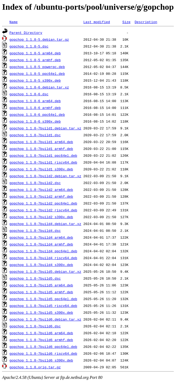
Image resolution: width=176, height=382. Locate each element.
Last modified (96, 21)
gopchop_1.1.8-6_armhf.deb (35, 107)
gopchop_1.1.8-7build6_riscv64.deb (43, 353)
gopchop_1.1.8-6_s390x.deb (35, 121)
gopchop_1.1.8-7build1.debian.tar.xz (45, 128)
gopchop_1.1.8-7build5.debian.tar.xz (45, 271)
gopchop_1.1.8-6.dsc (28, 94)
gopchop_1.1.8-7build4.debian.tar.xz (45, 223)
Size (126, 21)
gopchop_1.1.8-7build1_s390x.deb (41, 169)
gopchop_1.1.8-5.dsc (28, 46)
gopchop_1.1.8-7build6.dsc (35, 326)
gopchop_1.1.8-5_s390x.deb (35, 80)
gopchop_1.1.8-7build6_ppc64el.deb (43, 346)
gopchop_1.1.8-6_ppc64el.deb (37, 114)
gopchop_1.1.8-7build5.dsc (35, 278)
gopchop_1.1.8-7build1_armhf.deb (41, 148)
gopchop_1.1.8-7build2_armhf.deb (41, 196)
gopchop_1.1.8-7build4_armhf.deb (41, 244)
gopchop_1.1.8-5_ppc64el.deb (37, 73)
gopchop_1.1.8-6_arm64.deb (35, 100)
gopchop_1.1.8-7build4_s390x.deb (41, 264)
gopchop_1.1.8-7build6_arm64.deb (41, 333)
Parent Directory (25, 32)
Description (146, 21)
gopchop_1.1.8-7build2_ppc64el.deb (43, 203)
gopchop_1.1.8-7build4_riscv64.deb (43, 257)
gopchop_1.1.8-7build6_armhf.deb (41, 339)
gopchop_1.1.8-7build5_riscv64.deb (43, 305)
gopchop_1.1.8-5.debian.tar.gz (39, 39)
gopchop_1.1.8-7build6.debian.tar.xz (45, 319)
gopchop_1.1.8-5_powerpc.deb (37, 66)
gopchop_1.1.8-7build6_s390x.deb (41, 360)
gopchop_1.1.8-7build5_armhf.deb (41, 292)
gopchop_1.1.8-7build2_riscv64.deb (43, 210)
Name (13, 21)
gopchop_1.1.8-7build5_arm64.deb (41, 285)
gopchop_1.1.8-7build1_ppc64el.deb (43, 155)
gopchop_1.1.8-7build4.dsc (35, 230)
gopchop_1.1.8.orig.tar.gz (35, 367)
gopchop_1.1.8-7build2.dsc (35, 182)
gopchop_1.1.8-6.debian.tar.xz (39, 87)
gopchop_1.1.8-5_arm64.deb (35, 53)
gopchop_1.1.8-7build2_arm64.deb (41, 189)
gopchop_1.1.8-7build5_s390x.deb (41, 312)
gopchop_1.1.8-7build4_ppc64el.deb (43, 251)
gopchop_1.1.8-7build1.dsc (35, 135)
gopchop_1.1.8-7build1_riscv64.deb (43, 162)
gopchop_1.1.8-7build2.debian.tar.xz (45, 176)
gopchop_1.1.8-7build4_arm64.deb (41, 237)
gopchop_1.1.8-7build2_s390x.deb (41, 216)
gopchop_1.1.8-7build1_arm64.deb (41, 141)
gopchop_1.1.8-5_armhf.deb (35, 59)
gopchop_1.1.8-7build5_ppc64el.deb (43, 298)
